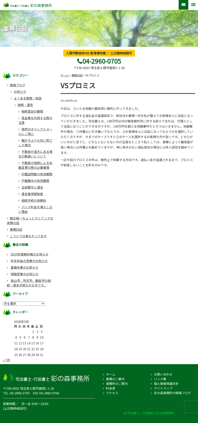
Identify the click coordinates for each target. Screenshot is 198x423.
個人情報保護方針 (166, 383)
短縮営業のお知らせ (24, 274)
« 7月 (6, 360)
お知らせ (20, 91)
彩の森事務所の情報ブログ (172, 392)
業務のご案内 (115, 379)
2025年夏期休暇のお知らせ (30, 254)
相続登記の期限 (32, 111)
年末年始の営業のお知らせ (29, 260)
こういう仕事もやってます (28, 236)
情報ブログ (17, 85)
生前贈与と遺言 (32, 187)
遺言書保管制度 (32, 193)
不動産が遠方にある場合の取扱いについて (35, 154)
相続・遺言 (25, 104)
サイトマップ (163, 388)
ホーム (110, 374)
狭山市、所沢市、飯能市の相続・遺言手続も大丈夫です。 (29, 282)
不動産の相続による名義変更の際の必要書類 (35, 165)
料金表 (110, 388)
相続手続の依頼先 (33, 200)
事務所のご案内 (117, 383)
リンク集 (160, 379)
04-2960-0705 (101, 61)
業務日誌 (16, 229)
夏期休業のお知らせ (24, 267)
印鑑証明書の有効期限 (36, 174)
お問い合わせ (163, 374)
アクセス (112, 392)
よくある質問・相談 (28, 98)
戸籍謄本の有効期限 (35, 180)
